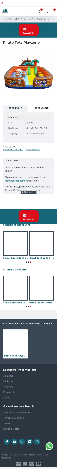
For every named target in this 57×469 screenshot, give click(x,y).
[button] (26, 262)
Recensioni (41, 108)
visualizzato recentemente (21, 323)
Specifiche (15, 108)
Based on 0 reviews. (13, 149)
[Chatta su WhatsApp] (49, 446)
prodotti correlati (16, 225)
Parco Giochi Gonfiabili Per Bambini (15, 258)
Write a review (33, 149)
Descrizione (12, 160)
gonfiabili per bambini (16, 180)
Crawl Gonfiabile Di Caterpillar (41, 258)
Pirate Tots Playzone (15, 355)
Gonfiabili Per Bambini (18, 19)
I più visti (48, 323)
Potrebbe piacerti (15, 269)
